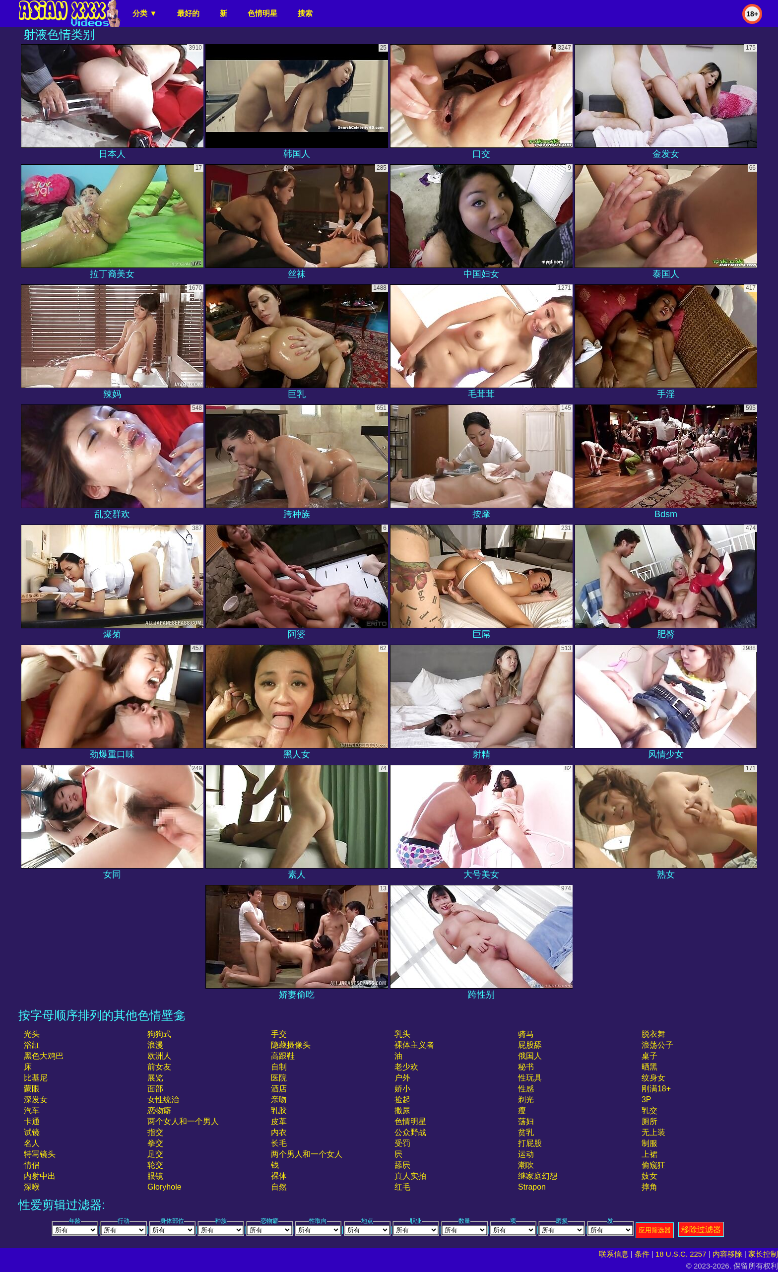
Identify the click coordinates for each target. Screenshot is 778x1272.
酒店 (279, 1088)
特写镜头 (40, 1154)
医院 (279, 1077)
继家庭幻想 (538, 1176)
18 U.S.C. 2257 (681, 1254)
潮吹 (526, 1165)
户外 (402, 1077)
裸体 (279, 1176)
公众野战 (410, 1132)
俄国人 (530, 1056)
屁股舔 (530, 1045)
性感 (526, 1088)
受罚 (402, 1143)
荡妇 (526, 1121)
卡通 (32, 1121)
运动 (526, 1154)
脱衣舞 (653, 1034)
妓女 (649, 1176)
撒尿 (402, 1110)
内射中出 (40, 1176)
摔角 (649, 1187)
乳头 (402, 1034)
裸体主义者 (414, 1045)
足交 (155, 1154)
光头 (32, 1034)
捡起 (402, 1099)
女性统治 (163, 1099)
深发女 (36, 1099)
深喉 (32, 1187)
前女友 (159, 1067)
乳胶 (279, 1110)
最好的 (188, 13)
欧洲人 (159, 1056)
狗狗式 (159, 1034)
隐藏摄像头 (291, 1045)
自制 (279, 1067)
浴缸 (32, 1045)
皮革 (279, 1121)
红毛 (402, 1187)
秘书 (526, 1067)
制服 (649, 1143)
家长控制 (763, 1254)
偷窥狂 (653, 1165)
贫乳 (526, 1132)
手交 (279, 1034)
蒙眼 (32, 1088)
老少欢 (406, 1067)
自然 (279, 1187)
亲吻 (279, 1099)
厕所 (649, 1121)
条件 (642, 1254)
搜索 (305, 13)
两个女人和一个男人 (183, 1121)
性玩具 (530, 1077)
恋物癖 (159, 1110)
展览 (155, 1077)
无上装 (653, 1132)
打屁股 (530, 1143)
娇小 (402, 1088)
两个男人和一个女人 (306, 1154)
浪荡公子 (657, 1045)
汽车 (32, 1110)
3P (646, 1099)
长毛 (279, 1143)
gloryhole (164, 1187)
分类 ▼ (144, 13)
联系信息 (614, 1254)
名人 (32, 1143)
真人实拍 (410, 1176)
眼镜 (155, 1176)
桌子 (649, 1056)
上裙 (649, 1154)
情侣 (32, 1165)
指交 (155, 1132)
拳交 (155, 1143)
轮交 (155, 1165)
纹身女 (653, 1077)
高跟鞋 (283, 1056)
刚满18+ (656, 1088)
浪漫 (155, 1045)
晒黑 (649, 1067)
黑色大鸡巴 (44, 1056)
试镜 (32, 1132)
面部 (155, 1088)
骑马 (526, 1034)
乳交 (649, 1110)
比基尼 (36, 1077)
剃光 (526, 1099)
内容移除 (727, 1254)
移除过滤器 (701, 1229)
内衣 (279, 1132)
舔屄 (402, 1165)
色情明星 (262, 13)
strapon (532, 1187)
